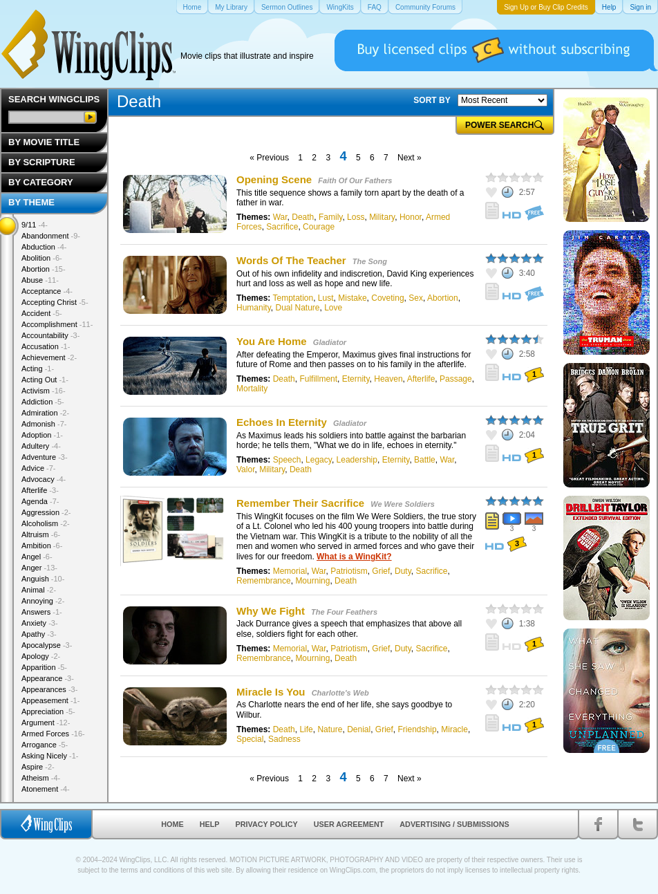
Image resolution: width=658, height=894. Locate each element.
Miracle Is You (271, 692)
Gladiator (329, 342)
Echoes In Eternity (281, 422)
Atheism (40, 778)
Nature (329, 729)
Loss (355, 217)
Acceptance (47, 291)
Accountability (50, 335)
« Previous (269, 157)
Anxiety (39, 623)
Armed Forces (53, 733)
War (280, 217)
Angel (37, 556)
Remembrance (263, 581)
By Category (40, 182)
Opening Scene (275, 179)
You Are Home (271, 341)
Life (305, 729)
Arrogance (44, 745)
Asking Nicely (50, 756)
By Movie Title (43, 142)
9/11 (34, 225)
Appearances (49, 689)
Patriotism (348, 571)
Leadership (357, 460)
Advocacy (43, 479)
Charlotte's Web (340, 693)
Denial (358, 729)
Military (382, 217)
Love (333, 308)
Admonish (43, 424)
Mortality (251, 388)
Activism (43, 391)
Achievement (49, 357)
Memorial (290, 571)
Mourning (312, 581)
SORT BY (431, 100)
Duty (403, 571)
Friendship (417, 729)
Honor (411, 217)
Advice (38, 468)
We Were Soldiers (402, 504)
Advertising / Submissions (454, 824)
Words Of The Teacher (292, 260)
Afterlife (421, 379)
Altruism (40, 534)
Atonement (45, 789)
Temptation (292, 298)
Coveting (387, 298)
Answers (41, 612)
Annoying (42, 601)
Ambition (41, 545)
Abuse (40, 280)
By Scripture (41, 162)
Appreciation (48, 711)
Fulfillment (318, 379)
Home (172, 824)
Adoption (42, 435)
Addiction (42, 402)
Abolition (41, 258)
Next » (409, 157)
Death (303, 217)
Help (210, 824)
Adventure (44, 457)
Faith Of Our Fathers (355, 180)
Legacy (319, 460)
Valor (245, 469)
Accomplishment (57, 324)
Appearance (47, 678)
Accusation (45, 346)
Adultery (41, 446)
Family (330, 217)
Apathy (39, 634)
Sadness (284, 739)
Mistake (352, 298)
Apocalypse (46, 645)
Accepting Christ (54, 302)
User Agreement (349, 824)
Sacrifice (282, 227)
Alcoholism (45, 523)
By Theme (31, 202)
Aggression (46, 512)
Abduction (43, 247)
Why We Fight (270, 611)
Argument (45, 722)
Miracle (454, 729)
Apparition (44, 667)
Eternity (356, 379)
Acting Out (44, 379)
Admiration (45, 413)
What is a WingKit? (354, 556)
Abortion (442, 298)
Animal (38, 590)
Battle (424, 460)
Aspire (38, 767)
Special (249, 739)
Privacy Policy (267, 824)
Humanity (253, 308)
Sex (415, 298)
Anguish (42, 579)
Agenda (40, 501)
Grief (381, 571)
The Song (369, 261)
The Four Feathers (344, 612)
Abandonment (50, 236)
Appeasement (50, 700)
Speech (287, 460)
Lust (326, 298)
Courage (319, 227)
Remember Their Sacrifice (300, 503)
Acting (37, 368)
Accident (41, 313)
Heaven (388, 379)
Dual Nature (297, 308)
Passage (456, 379)
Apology (40, 656)
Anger (39, 568)
